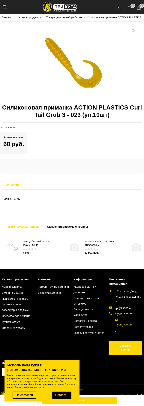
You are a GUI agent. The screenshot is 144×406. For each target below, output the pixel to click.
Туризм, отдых (11, 321)
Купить (80, 400)
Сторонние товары (13, 327)
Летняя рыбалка (12, 286)
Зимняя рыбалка (12, 292)
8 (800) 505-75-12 (124, 317)
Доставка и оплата (85, 320)
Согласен (61, 395)
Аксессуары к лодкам (15, 309)
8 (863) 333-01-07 (124, 328)
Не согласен (24, 395)
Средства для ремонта (16, 315)
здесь (41, 387)
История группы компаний (54, 286)
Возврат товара (83, 326)
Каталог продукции (15, 279)
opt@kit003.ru (123, 308)
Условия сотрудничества (89, 332)
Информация (83, 279)
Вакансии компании (50, 292)
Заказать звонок (126, 347)
